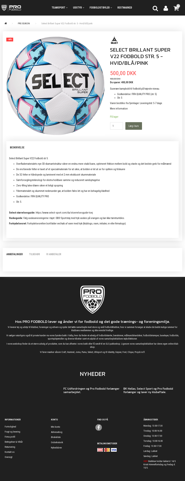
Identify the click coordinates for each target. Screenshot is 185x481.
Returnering (10, 447)
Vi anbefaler (53, 254)
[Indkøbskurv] (176, 7)
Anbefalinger (14, 254)
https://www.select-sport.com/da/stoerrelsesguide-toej (64, 212)
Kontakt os (9, 452)
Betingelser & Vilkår (14, 441)
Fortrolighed (10, 426)
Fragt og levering (12, 431)
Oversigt (8, 457)
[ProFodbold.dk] (23, 7)
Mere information (119, 108)
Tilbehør (34, 254)
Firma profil (10, 436)
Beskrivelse (17, 147)
